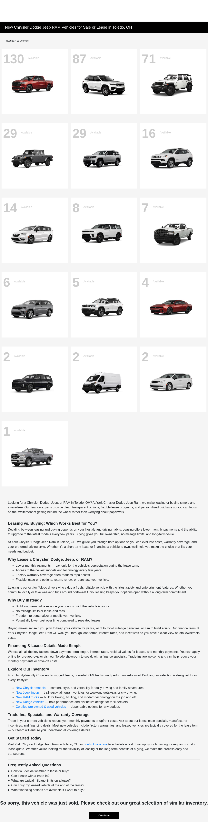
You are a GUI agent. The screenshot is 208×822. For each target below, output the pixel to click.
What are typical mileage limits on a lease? (41, 780)
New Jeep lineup (27, 692)
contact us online (95, 744)
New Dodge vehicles (30, 702)
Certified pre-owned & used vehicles (41, 706)
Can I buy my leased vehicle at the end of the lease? (47, 785)
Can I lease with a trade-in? (30, 776)
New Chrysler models (30, 688)
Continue (103, 815)
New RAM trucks (27, 697)
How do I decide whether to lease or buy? (40, 771)
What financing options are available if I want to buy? (47, 790)
